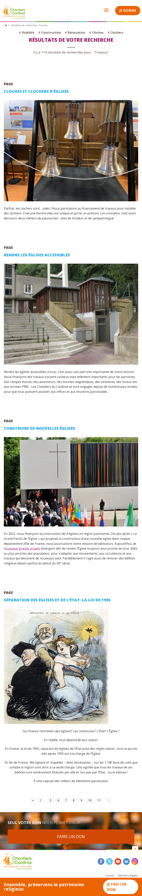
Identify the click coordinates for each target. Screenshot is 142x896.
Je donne (127, 10)
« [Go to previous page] (33, 800)
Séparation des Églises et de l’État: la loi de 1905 (57, 600)
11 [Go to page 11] (99, 800)
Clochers (115, 32)
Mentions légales (128, 875)
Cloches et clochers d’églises (36, 91)
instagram (134, 861)
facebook (101, 861)
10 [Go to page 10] (89, 800)
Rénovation (75, 32)
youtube (118, 861)
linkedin (126, 861)
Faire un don (71, 836)
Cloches (96, 32)
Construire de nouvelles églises (39, 428)
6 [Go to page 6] (58, 800)
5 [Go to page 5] (50, 800)
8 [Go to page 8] (73, 800)
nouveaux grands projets (22, 548)
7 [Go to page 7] (66, 800)
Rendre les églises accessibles (37, 254)
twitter (109, 861)
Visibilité (26, 32)
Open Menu (103, 10)
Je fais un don (116, 887)
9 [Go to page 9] (81, 800)
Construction (49, 32)
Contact (109, 875)
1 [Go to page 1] (40, 800)
